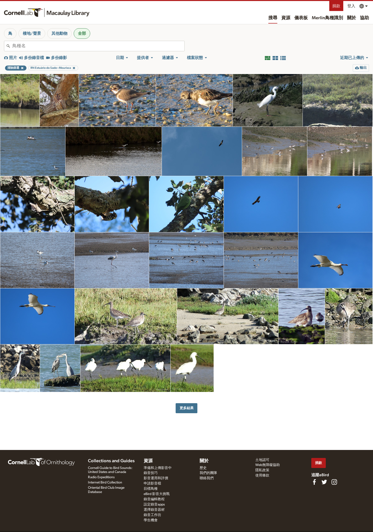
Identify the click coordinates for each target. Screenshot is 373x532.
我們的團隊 (208, 473)
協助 (364, 18)
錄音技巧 (151, 473)
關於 (351, 18)
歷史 (203, 468)
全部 (82, 34)
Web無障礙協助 (267, 465)
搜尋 (272, 18)
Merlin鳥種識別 (327, 18)
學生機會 (151, 520)
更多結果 (187, 408)
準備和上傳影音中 (158, 468)
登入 (351, 6)
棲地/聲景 (32, 34)
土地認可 (262, 460)
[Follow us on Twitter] (324, 482)
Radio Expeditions (101, 477)
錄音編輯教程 (154, 499)
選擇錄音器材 (154, 509)
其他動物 (59, 34)
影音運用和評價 (156, 478)
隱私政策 (262, 470)
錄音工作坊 (152, 515)
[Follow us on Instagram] (334, 482)
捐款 (336, 6)
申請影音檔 (152, 483)
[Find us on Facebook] (314, 482)
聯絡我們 (207, 478)
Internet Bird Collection (105, 482)
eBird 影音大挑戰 (157, 494)
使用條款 (262, 475)
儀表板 (301, 18)
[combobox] (98, 46)
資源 (285, 18)
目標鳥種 (151, 488)
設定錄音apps (154, 504)
